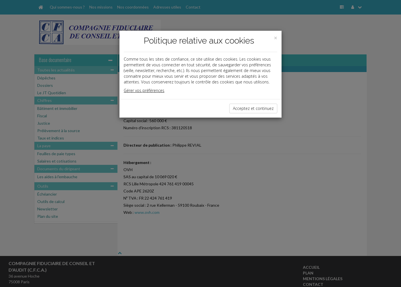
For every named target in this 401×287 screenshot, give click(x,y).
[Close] (275, 38)
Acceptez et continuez (253, 108)
